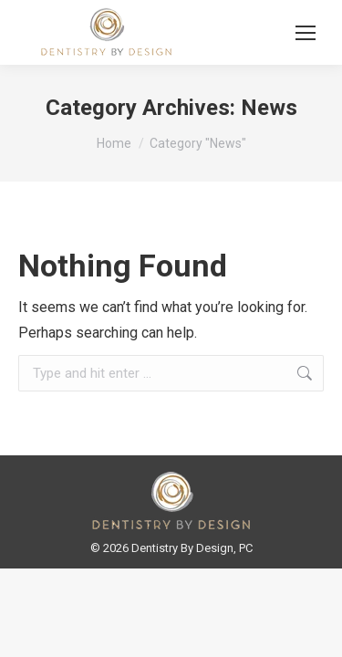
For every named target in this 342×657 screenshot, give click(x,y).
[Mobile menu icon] (305, 33)
